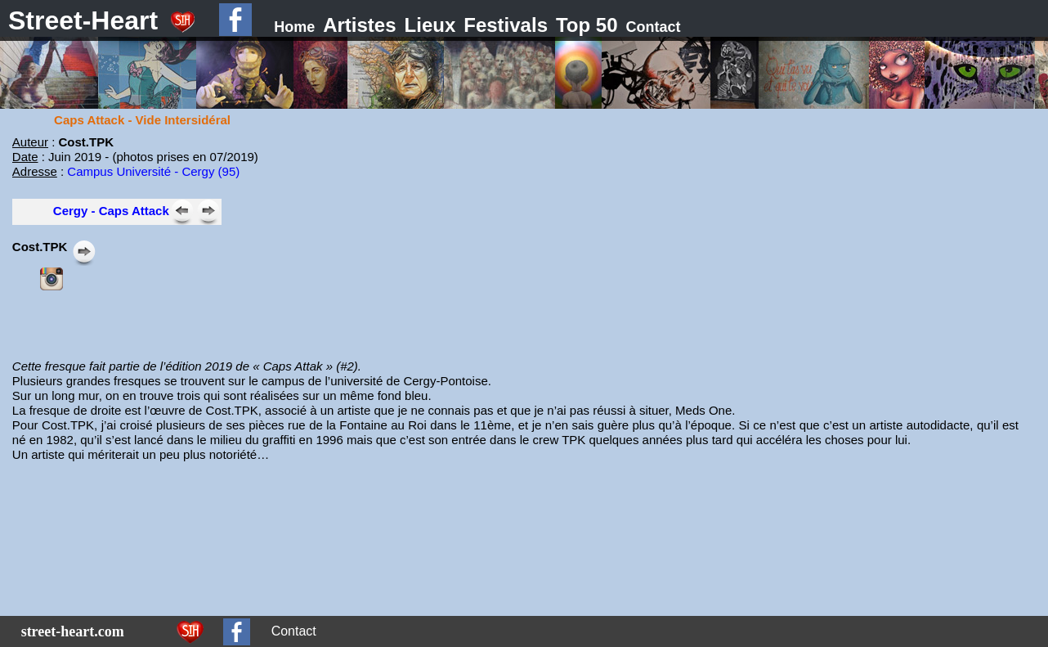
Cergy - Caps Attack (111, 211)
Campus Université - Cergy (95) (153, 171)
